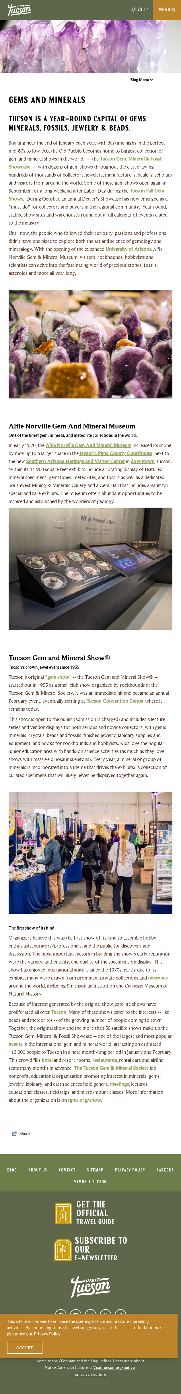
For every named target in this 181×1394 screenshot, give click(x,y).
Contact (67, 1170)
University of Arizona (129, 249)
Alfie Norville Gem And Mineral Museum (88, 445)
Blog (12, 1170)
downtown (143, 461)
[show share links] (21, 1133)
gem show (58, 677)
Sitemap (95, 1170)
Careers (165, 1170)
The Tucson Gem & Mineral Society (111, 1068)
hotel (47, 1060)
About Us (37, 1170)
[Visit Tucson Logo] (19, 10)
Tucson (58, 1012)
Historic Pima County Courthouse (115, 453)
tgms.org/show (84, 1100)
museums (158, 978)
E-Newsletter (96, 1258)
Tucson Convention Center (115, 701)
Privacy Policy (130, 1170)
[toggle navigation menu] (167, 10)
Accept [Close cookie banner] (24, 1347)
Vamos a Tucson (90, 1182)
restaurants (104, 1060)
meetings (119, 1084)
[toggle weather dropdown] (140, 10)
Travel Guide (95, 1222)
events (15, 1044)
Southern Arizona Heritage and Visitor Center (75, 461)
